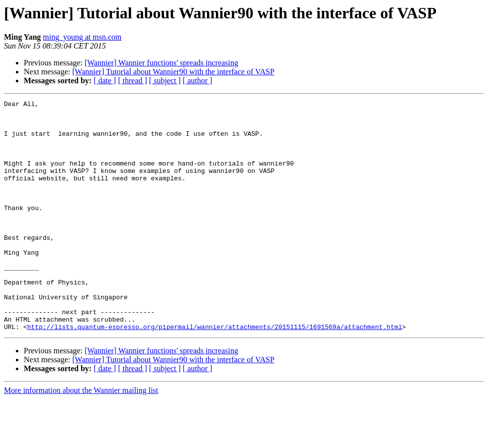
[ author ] (198, 80)
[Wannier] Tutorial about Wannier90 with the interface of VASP (173, 71)
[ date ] (105, 80)
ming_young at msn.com (82, 37)
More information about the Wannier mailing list (81, 436)
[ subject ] (165, 80)
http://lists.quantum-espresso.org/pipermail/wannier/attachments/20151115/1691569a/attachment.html (214, 372)
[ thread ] (132, 80)
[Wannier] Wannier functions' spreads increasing (161, 62)
